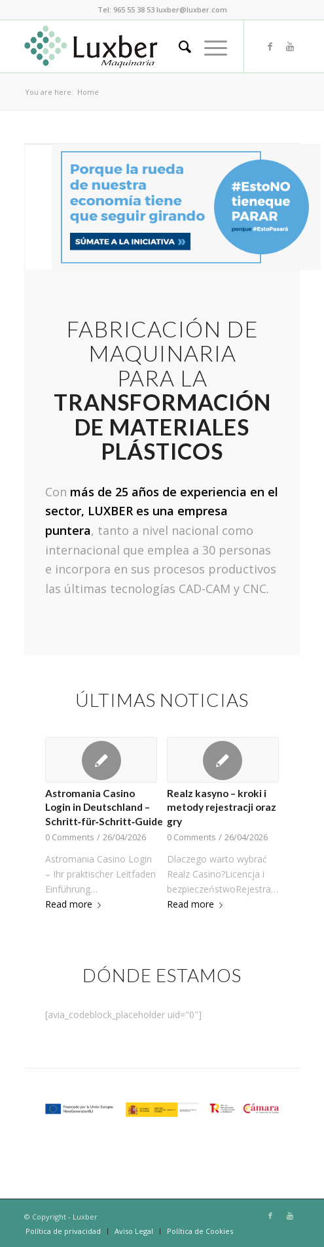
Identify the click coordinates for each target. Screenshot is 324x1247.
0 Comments (69, 837)
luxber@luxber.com (191, 9)
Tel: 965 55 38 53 (126, 9)
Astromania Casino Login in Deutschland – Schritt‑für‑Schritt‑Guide (104, 807)
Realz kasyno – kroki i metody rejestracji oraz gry (221, 807)
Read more (75, 904)
